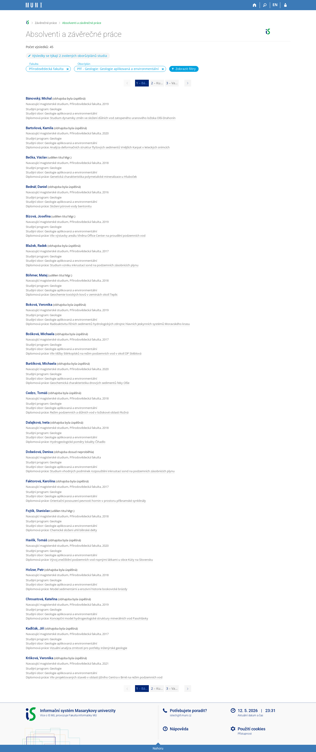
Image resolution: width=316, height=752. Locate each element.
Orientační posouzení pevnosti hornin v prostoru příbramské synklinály (98, 501)
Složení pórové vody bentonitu (71, 206)
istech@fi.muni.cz (180, 715)
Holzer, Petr (35, 570)
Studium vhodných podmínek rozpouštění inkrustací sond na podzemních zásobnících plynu (112, 471)
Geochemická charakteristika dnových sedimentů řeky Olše (89, 383)
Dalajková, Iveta (38, 422)
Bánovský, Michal (39, 98)
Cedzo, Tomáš (37, 393)
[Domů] (255, 5)
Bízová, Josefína (38, 216)
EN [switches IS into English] (275, 4)
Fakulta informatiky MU (83, 715)
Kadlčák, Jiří (35, 628)
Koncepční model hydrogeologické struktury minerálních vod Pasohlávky (99, 618)
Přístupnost (245, 733)
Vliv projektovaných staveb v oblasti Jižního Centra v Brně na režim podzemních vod (106, 677)
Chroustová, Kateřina (41, 599)
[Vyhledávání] (265, 5)
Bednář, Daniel (36, 187)
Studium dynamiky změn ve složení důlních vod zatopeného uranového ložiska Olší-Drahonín (113, 118)
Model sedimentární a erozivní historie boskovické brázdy (88, 589)
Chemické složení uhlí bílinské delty (73, 530)
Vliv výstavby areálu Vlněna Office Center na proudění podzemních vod (97, 236)
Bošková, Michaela (40, 334)
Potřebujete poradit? (188, 710)
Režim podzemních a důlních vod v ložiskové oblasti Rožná (89, 412)
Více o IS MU (47, 715)
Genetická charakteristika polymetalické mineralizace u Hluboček (93, 177)
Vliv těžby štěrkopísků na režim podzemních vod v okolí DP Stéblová (95, 353)
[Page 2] (187, 83)
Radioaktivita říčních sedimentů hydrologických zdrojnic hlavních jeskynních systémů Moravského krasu (120, 324)
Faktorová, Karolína (40, 481)
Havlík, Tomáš (36, 540)
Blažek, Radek (36, 246)
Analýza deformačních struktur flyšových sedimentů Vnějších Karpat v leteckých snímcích (110, 147)
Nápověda (179, 728)
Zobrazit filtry (183, 69)
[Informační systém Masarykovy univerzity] (34, 5)
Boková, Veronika (39, 305)
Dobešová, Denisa (39, 452)
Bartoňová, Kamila (39, 128)
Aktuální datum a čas (250, 715)
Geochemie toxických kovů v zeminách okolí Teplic (84, 294)
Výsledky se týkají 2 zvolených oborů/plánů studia (67, 56)
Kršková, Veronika (39, 658)
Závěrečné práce (46, 23)
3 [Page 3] (172, 83)
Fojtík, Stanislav (38, 511)
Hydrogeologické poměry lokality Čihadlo (77, 442)
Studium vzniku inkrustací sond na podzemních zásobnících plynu (94, 265)
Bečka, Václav (36, 157)
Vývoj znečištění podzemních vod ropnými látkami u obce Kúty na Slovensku (101, 560)
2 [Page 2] (157, 83)
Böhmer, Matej (37, 275)
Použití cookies (251, 728)
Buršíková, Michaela (41, 364)
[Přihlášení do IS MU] (285, 5)
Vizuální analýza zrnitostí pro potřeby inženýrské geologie (88, 648)
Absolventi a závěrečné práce (81, 23)
